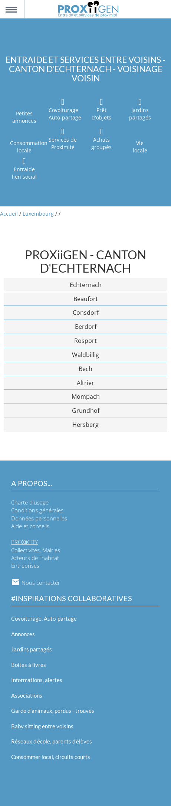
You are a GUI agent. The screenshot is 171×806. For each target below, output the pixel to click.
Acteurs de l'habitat (35, 557)
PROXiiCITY (24, 542)
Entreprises (25, 565)
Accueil (9, 213)
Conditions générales (37, 510)
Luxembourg (38, 213)
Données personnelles (39, 518)
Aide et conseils (30, 526)
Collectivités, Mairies (35, 550)
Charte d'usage (30, 502)
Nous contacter (35, 582)
